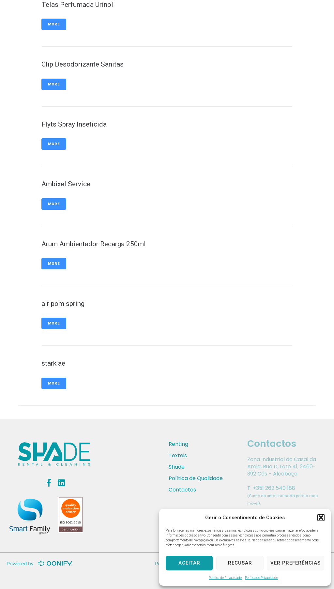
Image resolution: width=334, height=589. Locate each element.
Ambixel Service (65, 184)
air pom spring (62, 304)
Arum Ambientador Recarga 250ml (93, 244)
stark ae (53, 363)
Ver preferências (295, 563)
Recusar (240, 563)
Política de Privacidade (225, 578)
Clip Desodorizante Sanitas (82, 64)
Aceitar (189, 563)
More (54, 24)
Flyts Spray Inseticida (74, 124)
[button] (321, 517)
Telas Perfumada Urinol (77, 4)
